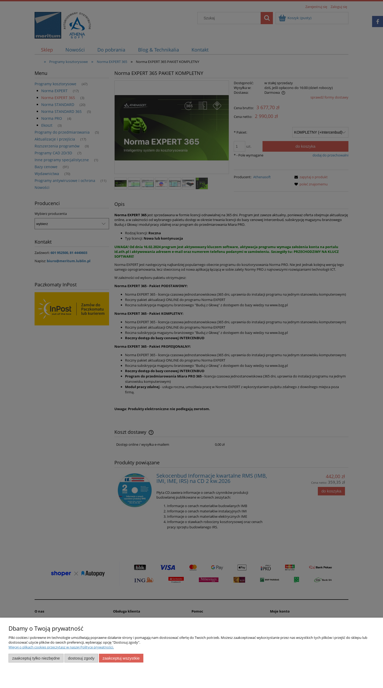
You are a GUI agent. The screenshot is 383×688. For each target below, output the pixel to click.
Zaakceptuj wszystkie (121, 658)
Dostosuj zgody (81, 658)
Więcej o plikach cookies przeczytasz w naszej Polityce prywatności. (61, 647)
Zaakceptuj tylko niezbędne (36, 658)
